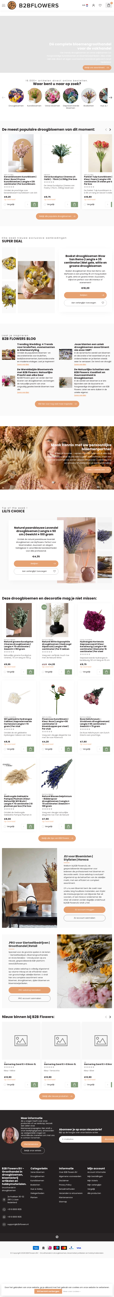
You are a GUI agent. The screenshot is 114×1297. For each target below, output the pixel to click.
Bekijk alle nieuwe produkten (57, 1096)
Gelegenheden (37, 1193)
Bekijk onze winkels (32, 1150)
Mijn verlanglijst (94, 1184)
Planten (34, 1197)
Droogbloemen (37, 1176)
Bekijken (92, 295)
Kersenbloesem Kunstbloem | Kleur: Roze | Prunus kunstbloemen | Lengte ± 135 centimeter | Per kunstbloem (20, 180)
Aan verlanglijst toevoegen (87, 303)
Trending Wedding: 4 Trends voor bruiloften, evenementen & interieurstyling (36, 347)
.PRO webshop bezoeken (29, 990)
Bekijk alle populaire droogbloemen (57, 216)
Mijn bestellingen (95, 1176)
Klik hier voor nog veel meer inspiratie (57, 404)
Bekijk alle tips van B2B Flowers (57, 838)
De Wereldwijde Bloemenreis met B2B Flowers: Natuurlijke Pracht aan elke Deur (35, 372)
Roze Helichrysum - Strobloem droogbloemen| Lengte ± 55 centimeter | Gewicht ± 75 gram (94, 723)
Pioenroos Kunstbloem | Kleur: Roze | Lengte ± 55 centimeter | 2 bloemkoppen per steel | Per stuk (55, 724)
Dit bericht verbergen (48, 1291)
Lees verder (23, 364)
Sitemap (63, 1201)
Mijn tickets (92, 1180)
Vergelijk (10, 205)
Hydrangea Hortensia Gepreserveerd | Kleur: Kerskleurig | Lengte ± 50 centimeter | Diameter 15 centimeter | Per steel (93, 647)
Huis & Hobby (37, 1189)
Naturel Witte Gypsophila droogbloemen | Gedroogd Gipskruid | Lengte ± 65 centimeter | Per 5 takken (56, 645)
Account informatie (96, 1172)
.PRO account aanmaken (29, 998)
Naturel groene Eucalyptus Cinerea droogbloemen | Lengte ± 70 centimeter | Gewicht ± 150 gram (18, 645)
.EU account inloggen (84, 909)
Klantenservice (31, 1144)
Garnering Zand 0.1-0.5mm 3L (20, 1064)
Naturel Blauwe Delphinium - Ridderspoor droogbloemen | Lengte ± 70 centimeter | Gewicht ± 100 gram (57, 801)
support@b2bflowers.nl (18, 1224)
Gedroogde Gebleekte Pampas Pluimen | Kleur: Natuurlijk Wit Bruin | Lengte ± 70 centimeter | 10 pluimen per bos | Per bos (18, 801)
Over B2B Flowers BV (68, 1172)
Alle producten (94, 1193)
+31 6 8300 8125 (15, 1209)
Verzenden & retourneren (71, 1193)
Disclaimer (64, 1180)
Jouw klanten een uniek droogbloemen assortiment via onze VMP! (91, 347)
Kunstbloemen (37, 1180)
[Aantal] (27, 204)
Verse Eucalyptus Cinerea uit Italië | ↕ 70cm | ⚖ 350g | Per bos (60, 178)
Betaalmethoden (67, 1189)
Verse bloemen (38, 1172)
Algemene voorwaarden (70, 1176)
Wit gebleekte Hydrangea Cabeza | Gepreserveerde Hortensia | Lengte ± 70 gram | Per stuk (18, 723)
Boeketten (35, 1184)
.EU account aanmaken (84, 918)
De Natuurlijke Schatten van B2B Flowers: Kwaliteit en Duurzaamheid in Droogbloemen (91, 374)
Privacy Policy (65, 1184)
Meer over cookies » (71, 1291)
